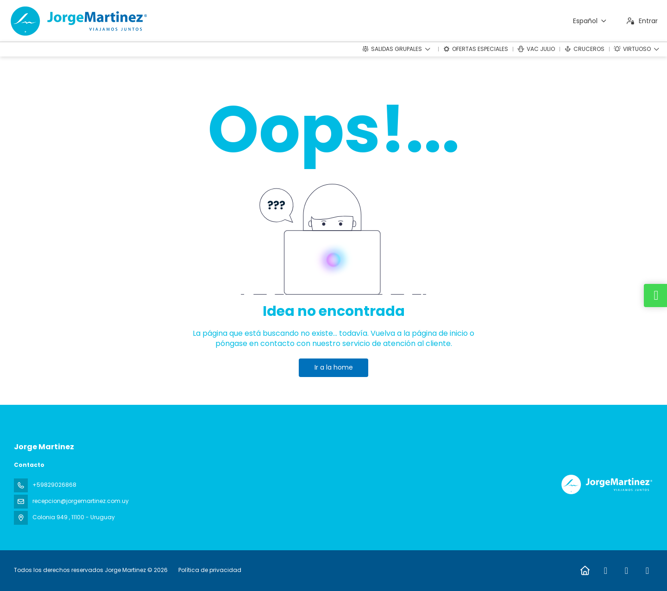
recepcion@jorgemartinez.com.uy (80, 501)
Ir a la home (334, 367)
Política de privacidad (209, 570)
